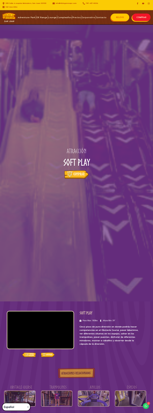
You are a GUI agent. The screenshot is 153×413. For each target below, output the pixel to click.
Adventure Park (27, 17)
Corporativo (88, 17)
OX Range (41, 17)
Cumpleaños (64, 17)
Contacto (101, 17)
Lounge (52, 17)
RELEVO (120, 17)
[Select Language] (16, 407)
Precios (76, 17)
